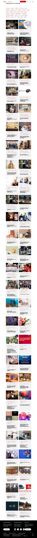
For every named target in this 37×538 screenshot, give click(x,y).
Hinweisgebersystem (6, 534)
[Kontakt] (28, 529)
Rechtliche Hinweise (12, 533)
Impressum (5, 533)
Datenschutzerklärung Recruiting (17, 534)
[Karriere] (23, 1)
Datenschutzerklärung (21, 533)
